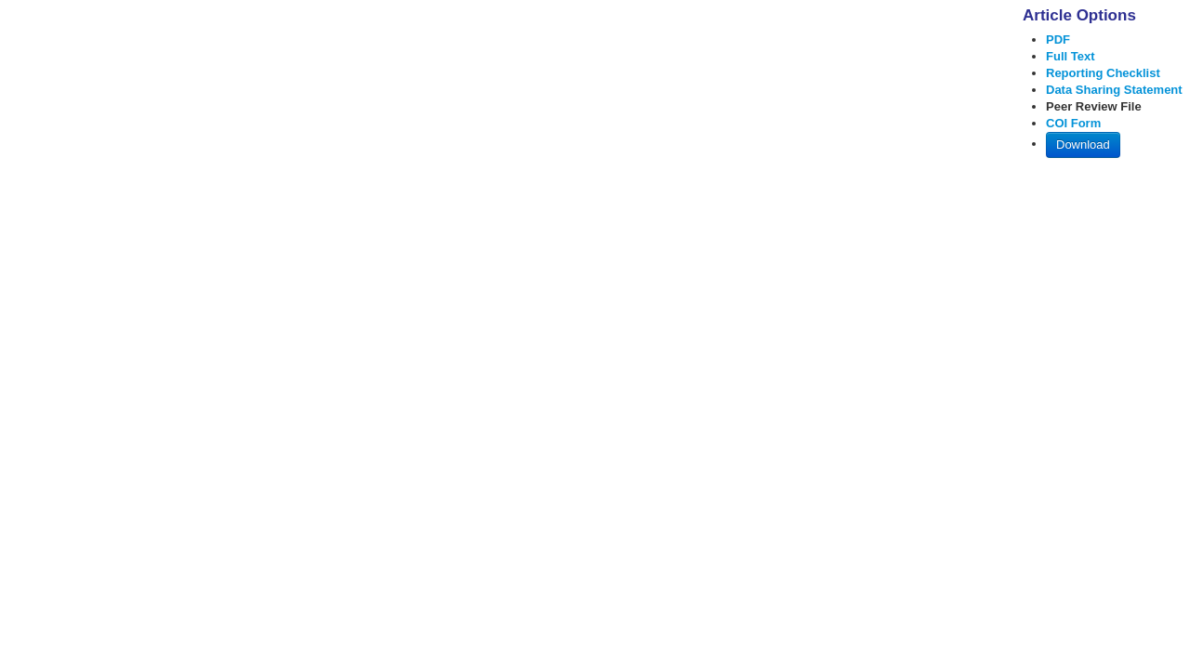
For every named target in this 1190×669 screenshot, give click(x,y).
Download (1083, 144)
